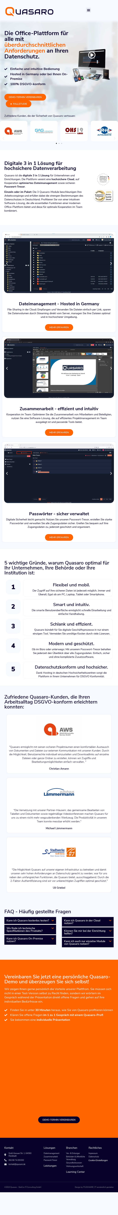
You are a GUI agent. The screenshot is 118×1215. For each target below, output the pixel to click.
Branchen (71, 1148)
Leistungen (50, 1165)
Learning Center (75, 1172)
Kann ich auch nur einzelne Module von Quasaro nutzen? (84, 942)
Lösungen (49, 1148)
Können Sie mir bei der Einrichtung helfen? (84, 932)
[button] (88, 10)
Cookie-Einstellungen (98, 1160)
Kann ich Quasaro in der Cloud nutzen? (82, 922)
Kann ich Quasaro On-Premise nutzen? (25, 940)
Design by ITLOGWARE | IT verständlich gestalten (94, 1187)
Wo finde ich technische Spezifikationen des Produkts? (25, 929)
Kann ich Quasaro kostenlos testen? (28, 920)
